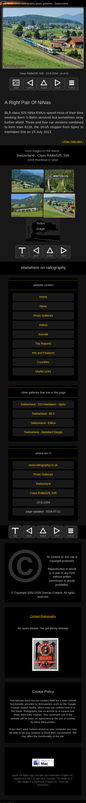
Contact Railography (43, 616)
